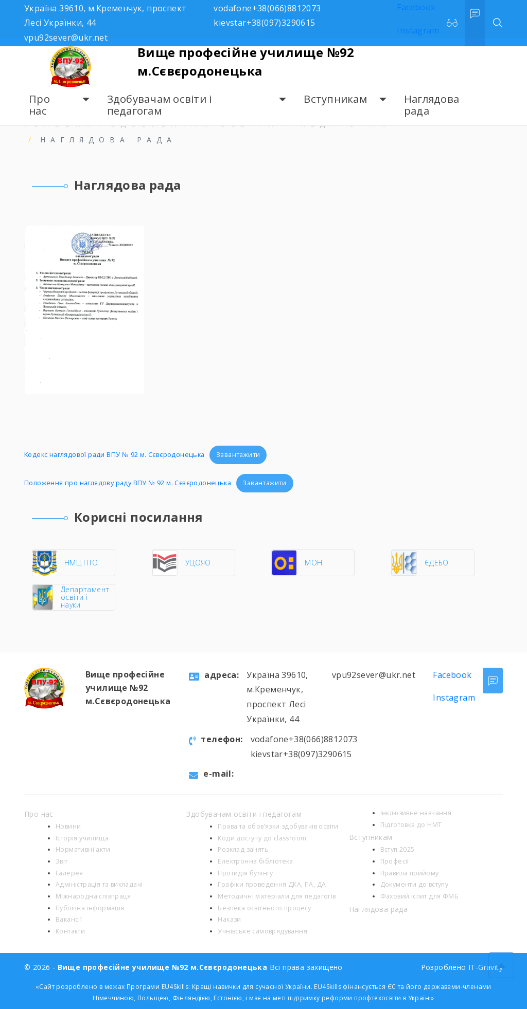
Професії (394, 861)
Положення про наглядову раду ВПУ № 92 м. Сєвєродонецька (127, 482)
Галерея (69, 873)
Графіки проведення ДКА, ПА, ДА (272, 884)
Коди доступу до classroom (262, 838)
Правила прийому (409, 873)
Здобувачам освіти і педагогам (159, 105)
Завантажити (238, 454)
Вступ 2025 (397, 849)
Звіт (62, 861)
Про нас (39, 105)
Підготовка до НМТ (411, 824)
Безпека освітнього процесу (264, 908)
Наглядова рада (431, 105)
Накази (229, 919)
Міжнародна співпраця (93, 896)
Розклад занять (243, 849)
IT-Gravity (485, 967)
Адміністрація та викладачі (99, 884)
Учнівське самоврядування (262, 931)
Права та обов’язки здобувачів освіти (278, 826)
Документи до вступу (414, 884)
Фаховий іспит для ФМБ (419, 896)
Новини (68, 826)
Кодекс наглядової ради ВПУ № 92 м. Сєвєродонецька (114, 454)
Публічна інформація (90, 908)
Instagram (454, 697)
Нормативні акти (83, 849)
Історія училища (82, 838)
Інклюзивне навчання (416, 813)
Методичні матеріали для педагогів (277, 896)
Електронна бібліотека (255, 861)
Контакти (70, 931)
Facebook (452, 675)
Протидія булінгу (245, 873)
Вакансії (69, 919)
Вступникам (335, 99)
